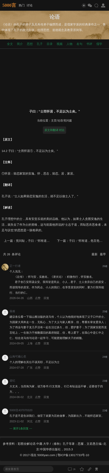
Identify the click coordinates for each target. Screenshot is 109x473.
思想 (30, 44)
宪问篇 (68, 120)
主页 (54, 120)
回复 (46, 298)
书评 (89, 44)
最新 (95, 254)
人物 (69, 44)
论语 (60, 120)
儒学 (99, 44)
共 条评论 (12, 254)
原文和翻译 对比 (54, 130)
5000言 (9, 5)
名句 (79, 44)
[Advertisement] (54, 78)
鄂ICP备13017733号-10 (73, 455)
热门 (22, 5)
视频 (60, 44)
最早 (103, 254)
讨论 (30, 5)
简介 (20, 44)
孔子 (40, 44)
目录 (50, 44)
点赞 (38, 298)
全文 (10, 44)
